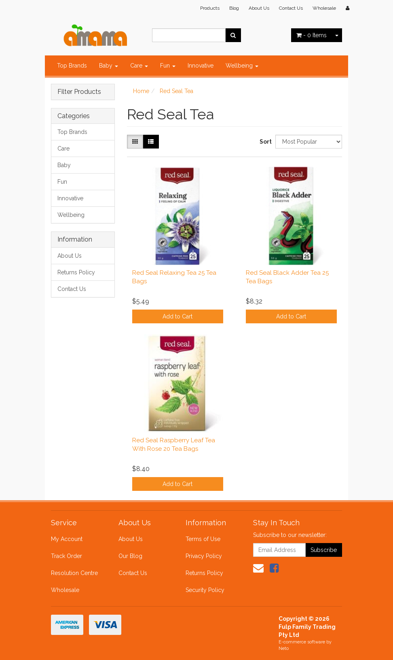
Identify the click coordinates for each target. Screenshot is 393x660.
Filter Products (79, 91)
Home (141, 91)
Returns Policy (76, 272)
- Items (311, 35)
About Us (259, 8)
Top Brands (72, 65)
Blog (234, 8)
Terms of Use (203, 539)
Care (139, 65)
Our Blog (130, 556)
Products (210, 8)
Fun (167, 65)
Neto (284, 648)
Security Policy (205, 590)
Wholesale (324, 8)
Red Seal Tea (176, 91)
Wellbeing (242, 65)
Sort (264, 141)
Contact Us (291, 8)
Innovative (200, 65)
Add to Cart (177, 316)
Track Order (66, 556)
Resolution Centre (74, 573)
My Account (66, 539)
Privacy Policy (204, 556)
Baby (108, 65)
